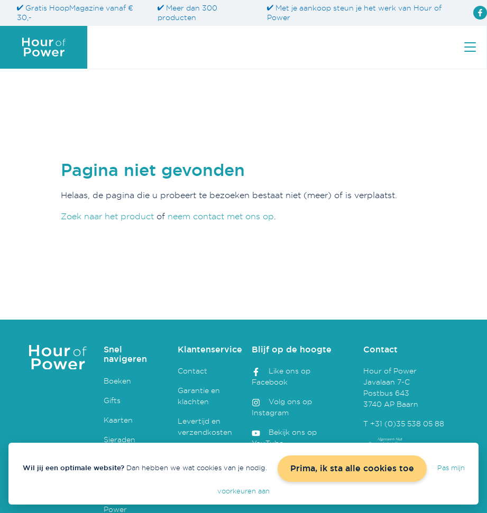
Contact (192, 370)
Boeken (117, 380)
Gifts (112, 400)
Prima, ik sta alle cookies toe (352, 468)
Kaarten (118, 419)
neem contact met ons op (221, 216)
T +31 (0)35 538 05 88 (403, 423)
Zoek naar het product (107, 216)
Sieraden (119, 439)
